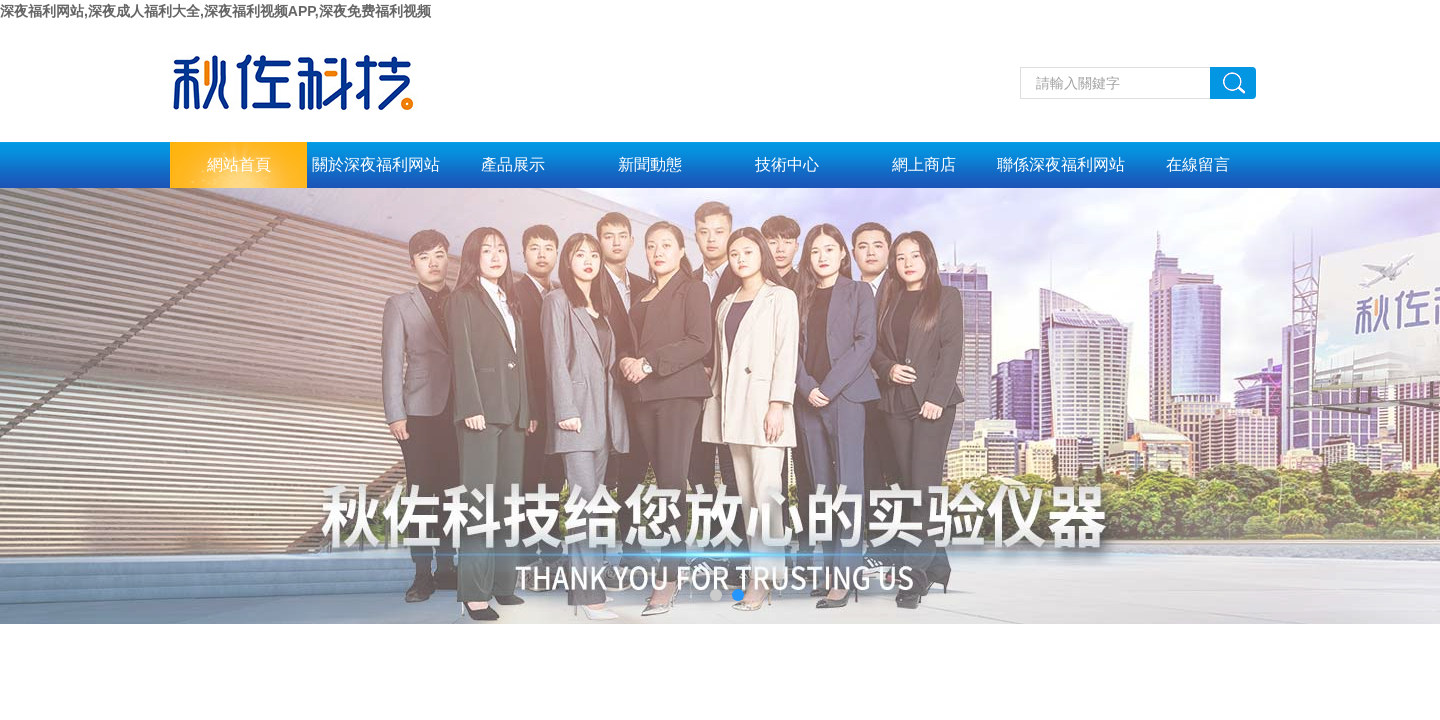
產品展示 (513, 164)
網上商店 (924, 164)
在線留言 (1198, 164)
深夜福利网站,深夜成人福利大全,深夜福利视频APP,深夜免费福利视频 (215, 11)
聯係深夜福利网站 (1061, 164)
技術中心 (787, 164)
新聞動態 (650, 164)
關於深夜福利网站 (376, 164)
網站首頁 (239, 164)
